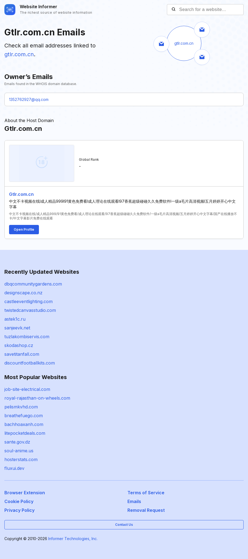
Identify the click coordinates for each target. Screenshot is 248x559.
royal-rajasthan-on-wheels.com (37, 398)
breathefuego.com (23, 415)
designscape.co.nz (23, 292)
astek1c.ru (14, 319)
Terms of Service (145, 492)
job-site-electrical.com (27, 389)
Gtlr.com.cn (21, 194)
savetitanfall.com (21, 354)
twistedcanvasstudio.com (30, 310)
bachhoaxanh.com (23, 424)
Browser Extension (24, 492)
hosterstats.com (21, 459)
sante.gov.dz (17, 442)
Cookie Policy (18, 501)
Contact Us (124, 525)
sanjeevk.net (17, 328)
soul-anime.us (18, 450)
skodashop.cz (18, 345)
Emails (134, 501)
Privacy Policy (19, 510)
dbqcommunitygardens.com (33, 284)
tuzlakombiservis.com (26, 336)
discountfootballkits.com (29, 363)
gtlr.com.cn (19, 54)
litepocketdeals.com (24, 433)
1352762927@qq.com (29, 99)
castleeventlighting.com (28, 301)
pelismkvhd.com (21, 407)
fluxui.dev (14, 468)
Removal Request (146, 510)
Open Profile (24, 229)
